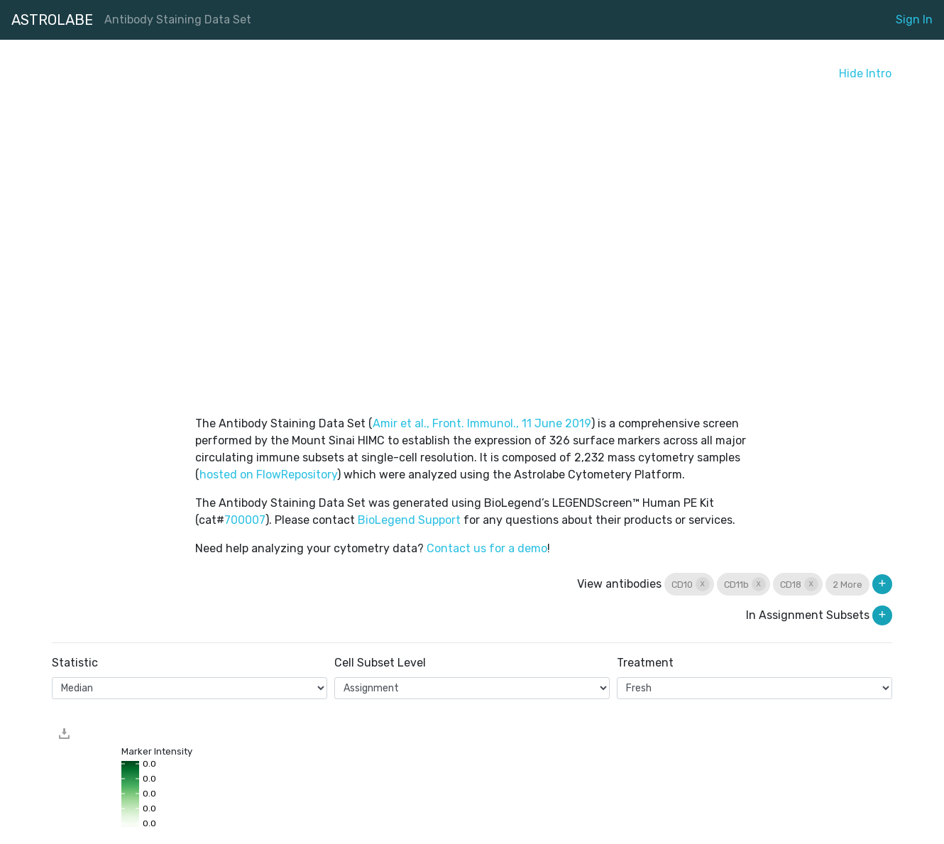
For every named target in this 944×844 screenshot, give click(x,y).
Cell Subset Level (380, 662)
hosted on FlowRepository (268, 474)
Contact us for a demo (487, 548)
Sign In (914, 19)
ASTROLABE (52, 19)
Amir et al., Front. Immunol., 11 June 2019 (482, 423)
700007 (244, 520)
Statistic (75, 662)
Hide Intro (865, 73)
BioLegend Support (409, 520)
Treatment (645, 662)
